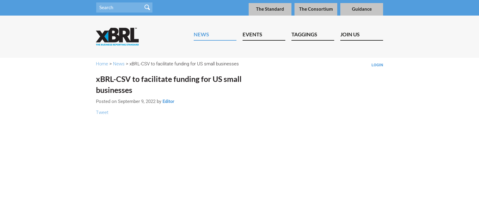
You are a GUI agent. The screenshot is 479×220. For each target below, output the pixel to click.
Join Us (350, 34)
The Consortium (316, 9)
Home (102, 64)
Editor (168, 101)
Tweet (102, 112)
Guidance (362, 9)
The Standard (270, 9)
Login (377, 65)
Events (252, 34)
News (201, 34)
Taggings (304, 34)
